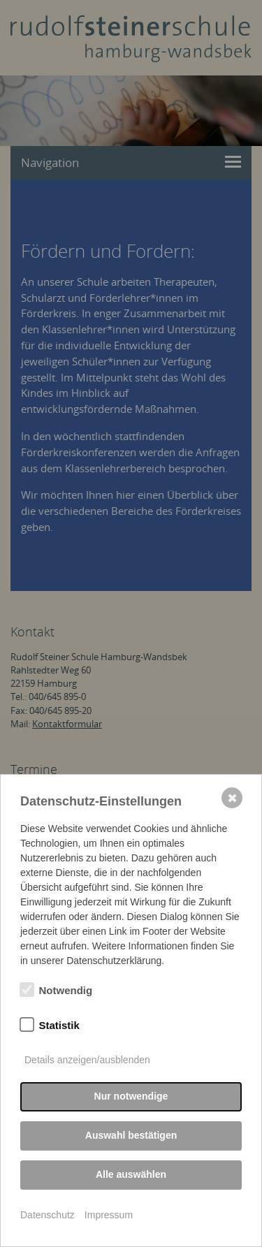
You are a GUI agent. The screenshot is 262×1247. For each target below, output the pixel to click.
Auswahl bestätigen (131, 1135)
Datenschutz (47, 1214)
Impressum (109, 1214)
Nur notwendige (131, 1096)
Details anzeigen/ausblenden (87, 1059)
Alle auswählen (131, 1174)
